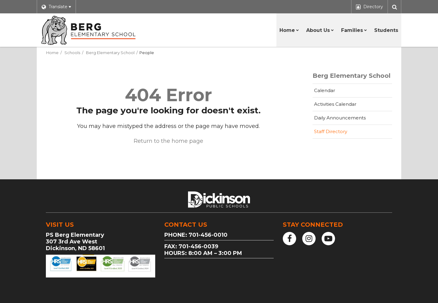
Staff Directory (330, 131)
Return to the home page (168, 141)
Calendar (324, 90)
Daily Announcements (340, 118)
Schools (72, 52)
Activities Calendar (344, 105)
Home (52, 52)
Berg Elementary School (110, 52)
